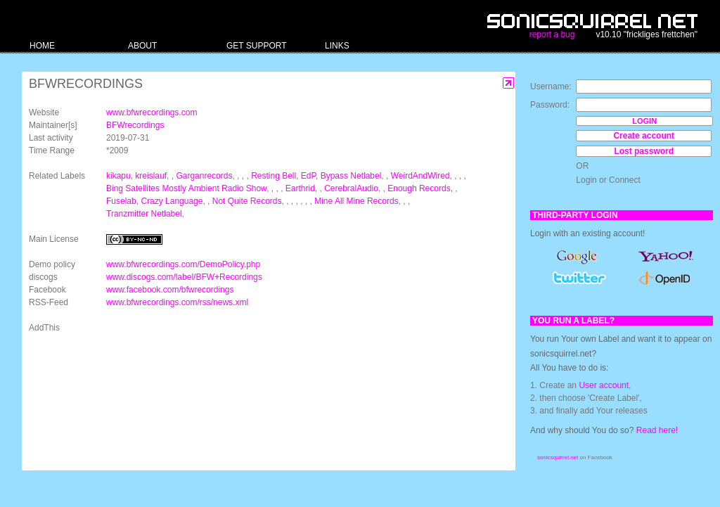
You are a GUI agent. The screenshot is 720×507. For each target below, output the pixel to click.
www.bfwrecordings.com (151, 112)
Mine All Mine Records (356, 201)
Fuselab (121, 201)
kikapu (118, 176)
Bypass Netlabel (351, 176)
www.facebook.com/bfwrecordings (169, 290)
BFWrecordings (135, 125)
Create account (643, 136)
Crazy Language (171, 201)
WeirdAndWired (420, 176)
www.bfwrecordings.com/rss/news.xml (177, 302)
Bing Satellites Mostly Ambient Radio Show (186, 188)
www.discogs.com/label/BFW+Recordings (184, 277)
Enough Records (418, 188)
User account (604, 385)
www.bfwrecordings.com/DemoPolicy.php (183, 264)
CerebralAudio (351, 188)
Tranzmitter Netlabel (144, 214)
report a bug (552, 34)
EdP (308, 176)
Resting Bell (273, 176)
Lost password (644, 151)
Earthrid (300, 188)
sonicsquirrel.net (557, 457)
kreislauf (151, 176)
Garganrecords (204, 176)
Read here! (657, 430)
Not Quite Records (247, 201)
